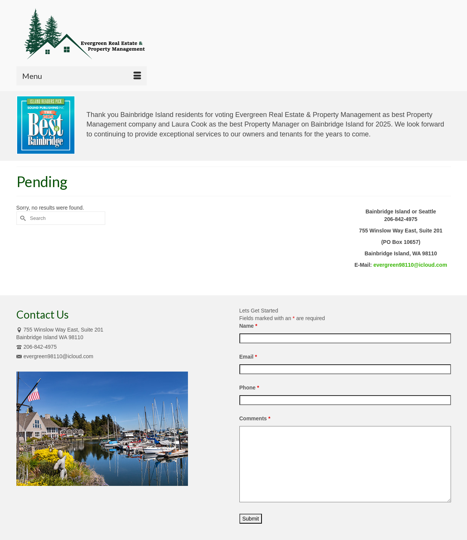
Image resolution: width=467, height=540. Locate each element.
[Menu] (81, 75)
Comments (255, 418)
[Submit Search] (22, 218)
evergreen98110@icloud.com (410, 265)
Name (248, 326)
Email (248, 357)
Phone (249, 388)
